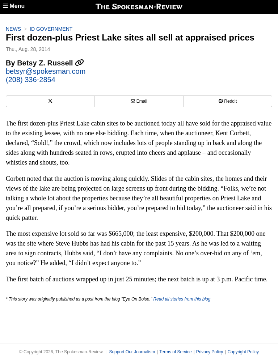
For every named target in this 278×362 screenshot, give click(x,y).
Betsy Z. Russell (50, 63)
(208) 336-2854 (30, 80)
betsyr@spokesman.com (45, 71)
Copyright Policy (243, 351)
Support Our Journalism (132, 351)
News (13, 29)
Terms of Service (175, 351)
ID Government (51, 29)
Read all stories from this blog (181, 299)
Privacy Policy (209, 351)
